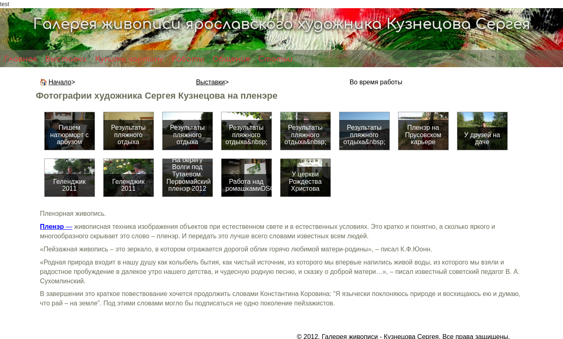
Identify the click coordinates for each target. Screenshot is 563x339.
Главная (20, 59)
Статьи (275, 59)
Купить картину (129, 59)
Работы (188, 59)
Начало (60, 82)
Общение (231, 59)
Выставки (66, 59)
